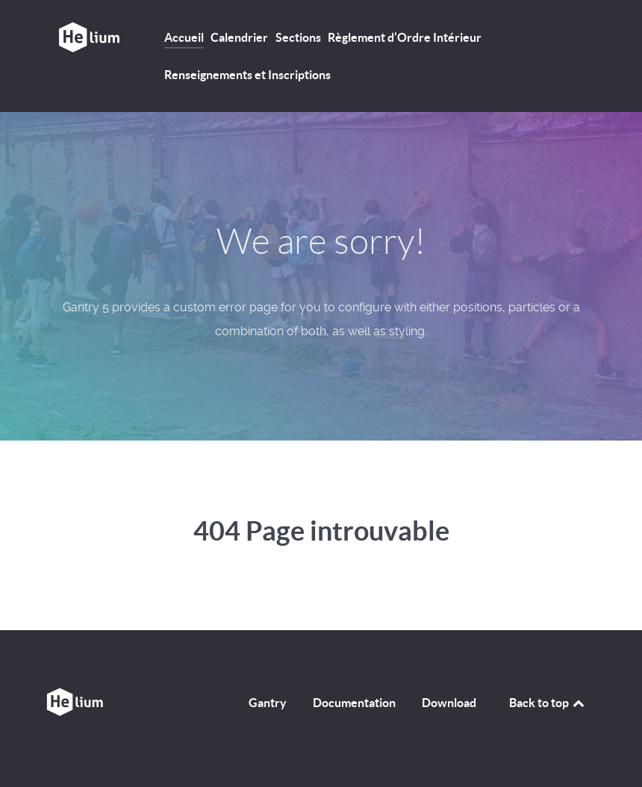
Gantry (268, 702)
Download (449, 702)
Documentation (354, 702)
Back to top (548, 702)
